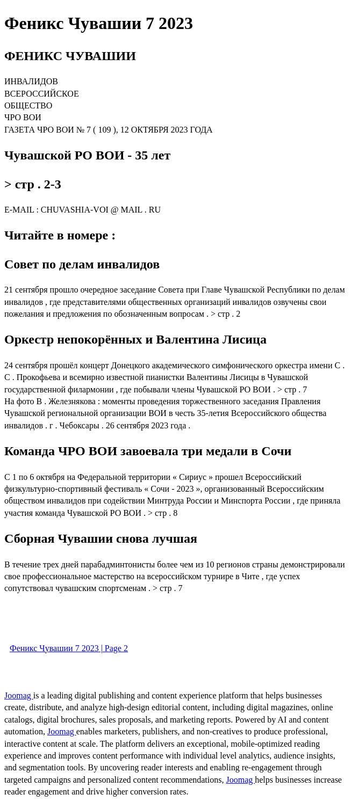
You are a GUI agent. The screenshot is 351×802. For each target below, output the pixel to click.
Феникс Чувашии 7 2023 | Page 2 (69, 648)
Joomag (18, 695)
